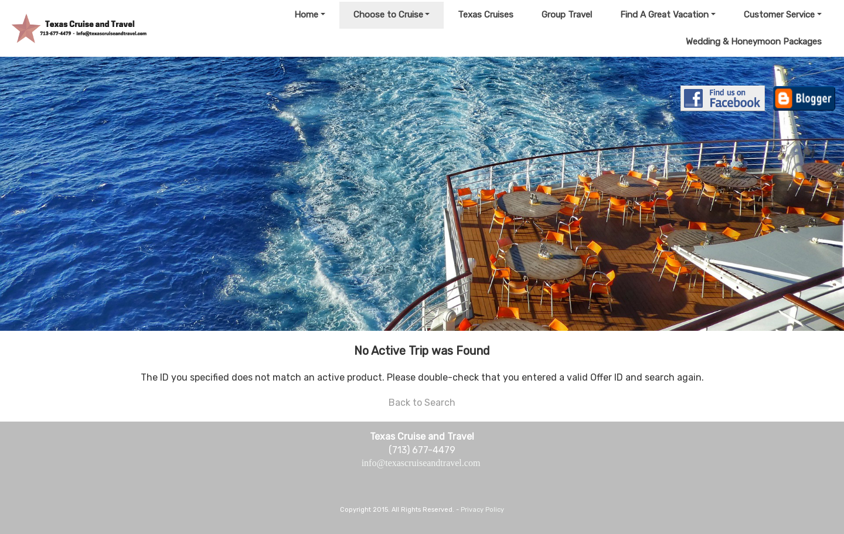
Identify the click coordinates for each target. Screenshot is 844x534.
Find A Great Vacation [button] (664, 14)
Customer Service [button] (779, 14)
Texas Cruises (485, 14)
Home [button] (306, 14)
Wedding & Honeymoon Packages (754, 41)
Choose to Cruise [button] (388, 14)
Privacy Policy (482, 510)
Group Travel (567, 14)
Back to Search (422, 402)
